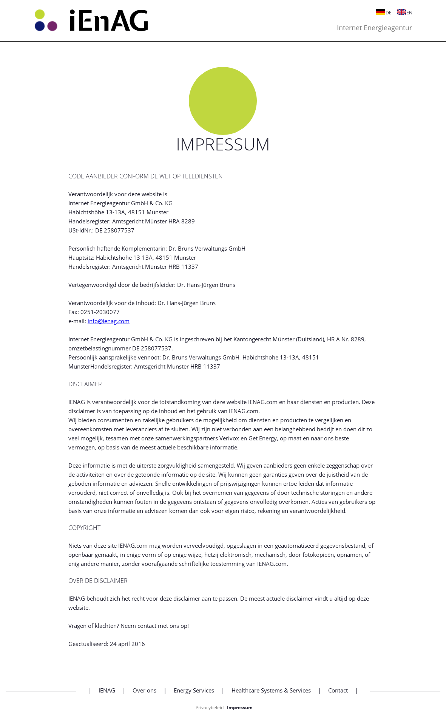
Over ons (144, 690)
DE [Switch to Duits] (380, 12)
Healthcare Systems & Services (271, 690)
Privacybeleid (210, 707)
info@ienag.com (109, 321)
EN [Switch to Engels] (400, 12)
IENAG (107, 690)
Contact (338, 690)
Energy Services (194, 690)
